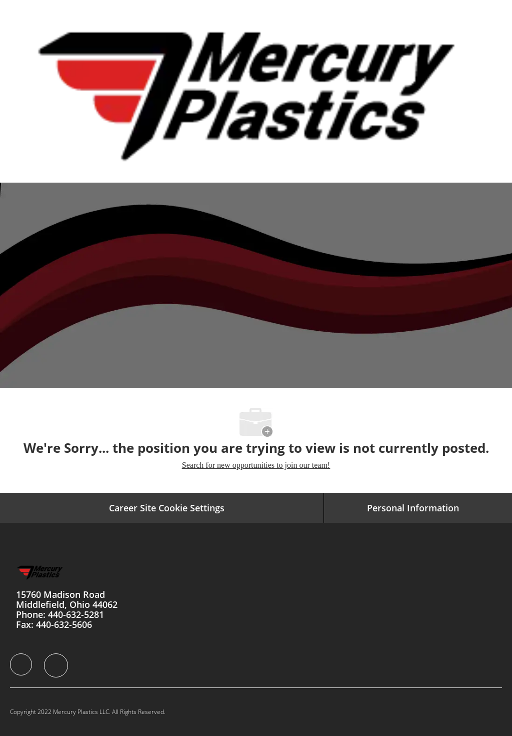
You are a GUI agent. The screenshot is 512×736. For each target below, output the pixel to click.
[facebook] (21, 664)
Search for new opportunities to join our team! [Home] (256, 465)
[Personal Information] (413, 508)
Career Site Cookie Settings (166, 508)
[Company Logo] (255, 90)
